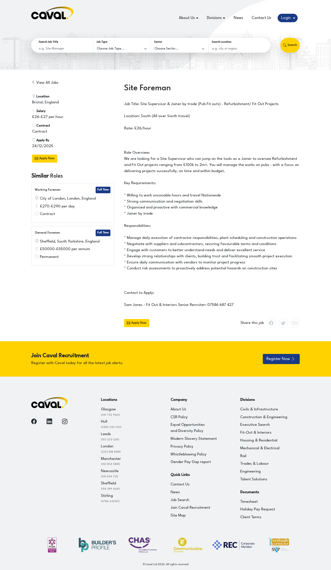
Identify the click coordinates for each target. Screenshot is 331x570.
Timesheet (249, 502)
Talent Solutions (253, 479)
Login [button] (286, 18)
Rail (243, 456)
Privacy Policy (182, 446)
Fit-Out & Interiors (255, 432)
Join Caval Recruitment (190, 508)
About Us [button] (187, 18)
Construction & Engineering (263, 417)
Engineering (250, 471)
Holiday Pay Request (257, 509)
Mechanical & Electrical (259, 448)
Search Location (221, 42)
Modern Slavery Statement (194, 439)
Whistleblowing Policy (188, 454)
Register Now (280, 359)
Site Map (178, 515)
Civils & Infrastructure (259, 409)
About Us (178, 409)
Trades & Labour (254, 464)
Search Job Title (48, 42)
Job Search (180, 500)
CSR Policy (179, 417)
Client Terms (250, 517)
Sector (158, 42)
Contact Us (261, 18)
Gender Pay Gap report (191, 462)
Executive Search (255, 425)
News (238, 18)
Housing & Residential (258, 440)
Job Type (101, 42)
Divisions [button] (214, 18)
